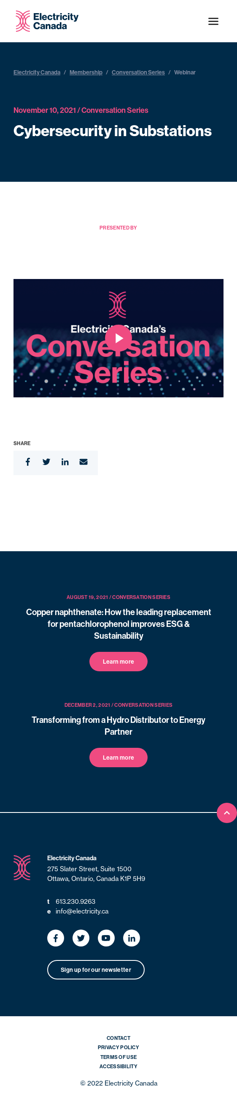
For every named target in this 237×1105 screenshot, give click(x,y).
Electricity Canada (36, 72)
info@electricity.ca (77, 911)
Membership (86, 72)
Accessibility (118, 1066)
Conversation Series (138, 72)
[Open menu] (213, 21)
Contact (118, 1038)
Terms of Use (118, 1057)
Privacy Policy (118, 1047)
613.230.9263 (71, 902)
